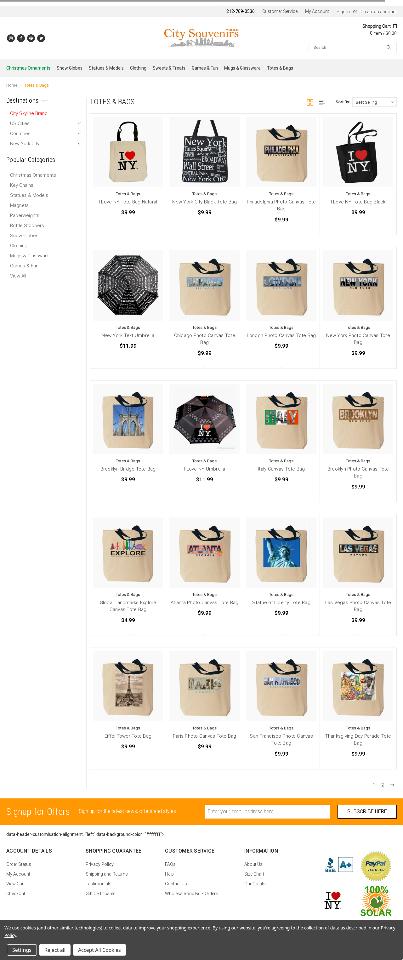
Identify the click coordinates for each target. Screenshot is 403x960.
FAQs (170, 864)
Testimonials (98, 883)
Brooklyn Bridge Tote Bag (128, 469)
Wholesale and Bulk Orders (191, 893)
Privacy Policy (100, 864)
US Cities (20, 123)
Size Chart (254, 874)
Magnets (19, 205)
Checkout (15, 893)
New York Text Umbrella (128, 335)
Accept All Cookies (99, 949)
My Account (317, 11)
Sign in (343, 11)
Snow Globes (69, 68)
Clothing (138, 68)
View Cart (15, 883)
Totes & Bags (280, 68)
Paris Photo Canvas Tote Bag (204, 736)
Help (169, 874)
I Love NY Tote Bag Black (358, 202)
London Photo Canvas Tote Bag (281, 335)
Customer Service (280, 11)
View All (18, 276)
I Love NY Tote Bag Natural (128, 202)
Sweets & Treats (169, 68)
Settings (21, 949)
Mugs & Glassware (242, 68)
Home (11, 85)
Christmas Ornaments (28, 68)
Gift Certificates (101, 893)
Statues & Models (106, 68)
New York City (24, 143)
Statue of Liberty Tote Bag (281, 602)
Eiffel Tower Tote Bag (128, 736)
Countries (20, 133)
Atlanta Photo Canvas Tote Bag (204, 602)
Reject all (54, 949)
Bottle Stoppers (27, 225)
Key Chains (21, 185)
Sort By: (343, 102)
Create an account (378, 11)
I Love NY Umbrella (204, 469)
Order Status (18, 864)
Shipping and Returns (107, 874)
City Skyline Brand (29, 113)
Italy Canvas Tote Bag (281, 469)
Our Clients (255, 883)
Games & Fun (205, 68)
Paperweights (24, 215)
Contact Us (176, 883)
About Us (253, 864)
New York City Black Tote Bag (204, 202)
